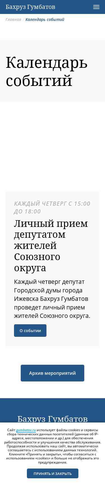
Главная (13, 19)
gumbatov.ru (26, 430)
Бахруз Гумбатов (52, 418)
